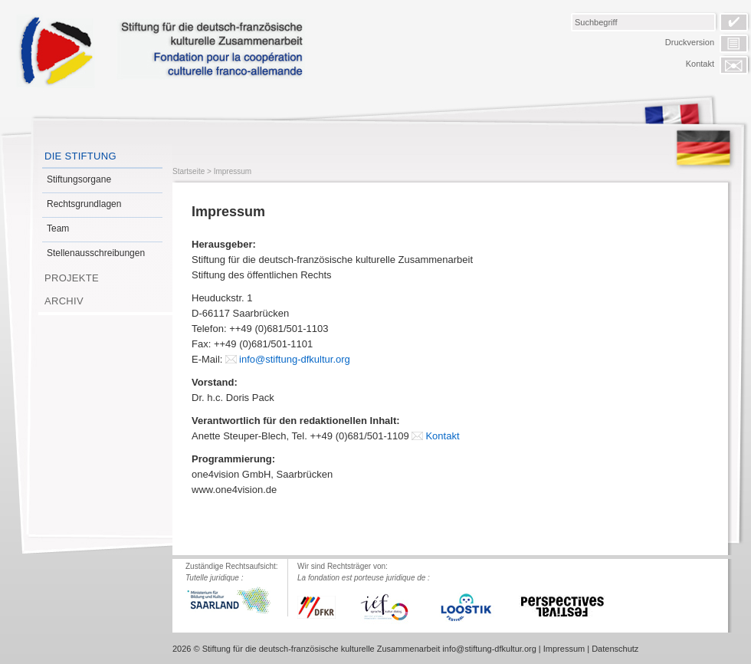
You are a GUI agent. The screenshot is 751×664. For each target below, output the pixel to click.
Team (58, 228)
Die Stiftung (80, 156)
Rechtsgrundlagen (84, 204)
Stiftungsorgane (79, 179)
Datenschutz (615, 648)
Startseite (188, 171)
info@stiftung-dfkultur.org (294, 359)
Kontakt (700, 63)
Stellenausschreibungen (96, 253)
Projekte (71, 278)
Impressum (232, 171)
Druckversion (689, 42)
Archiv (64, 301)
